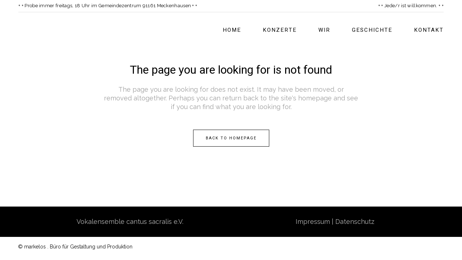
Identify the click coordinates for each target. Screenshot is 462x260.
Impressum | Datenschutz (335, 221)
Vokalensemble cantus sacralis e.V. (130, 221)
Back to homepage (231, 138)
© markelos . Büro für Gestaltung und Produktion (75, 247)
